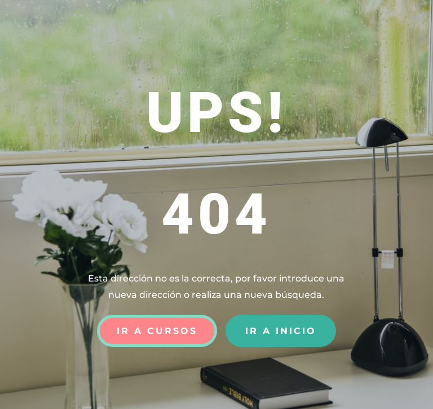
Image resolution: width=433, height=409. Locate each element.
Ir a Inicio (280, 331)
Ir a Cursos (157, 331)
